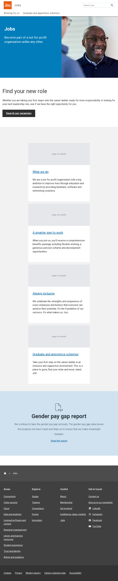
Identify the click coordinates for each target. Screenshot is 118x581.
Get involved (66, 508)
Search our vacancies (18, 113)
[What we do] (59, 172)
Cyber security (11, 502)
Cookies (7, 573)
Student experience (13, 545)
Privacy (18, 573)
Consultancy (38, 508)
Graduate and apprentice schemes (41, 13)
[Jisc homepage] (8, 5)
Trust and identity (12, 551)
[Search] (111, 5)
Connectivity (10, 496)
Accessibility (75, 573)
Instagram (97, 514)
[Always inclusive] (59, 294)
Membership (66, 502)
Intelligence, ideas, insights (73, 514)
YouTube (96, 526)
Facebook (97, 520)
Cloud (6, 508)
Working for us (11, 13)
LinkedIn (96, 508)
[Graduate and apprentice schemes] (59, 354)
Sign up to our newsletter (100, 502)
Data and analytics (13, 514)
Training (36, 502)
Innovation (37, 520)
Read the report (59, 440)
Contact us (93, 496)
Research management (15, 530)
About (63, 496)
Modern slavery (33, 573)
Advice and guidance (14, 557)
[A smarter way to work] (59, 233)
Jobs (17, 5)
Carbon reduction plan (55, 573)
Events (35, 514)
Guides (35, 496)
